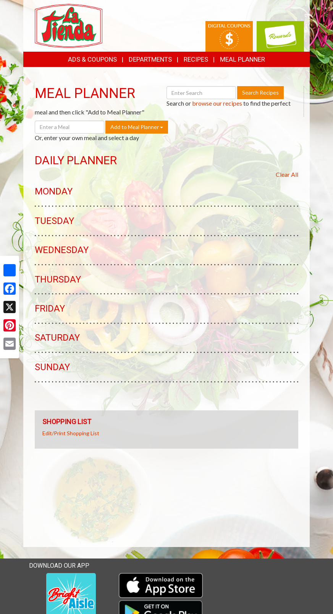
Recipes (196, 59)
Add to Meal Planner (136, 127)
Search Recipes (260, 92)
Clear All (287, 174)
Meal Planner (242, 59)
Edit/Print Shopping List (70, 433)
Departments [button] (150, 59)
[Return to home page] (68, 25)
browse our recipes (217, 103)
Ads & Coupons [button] (92, 59)
